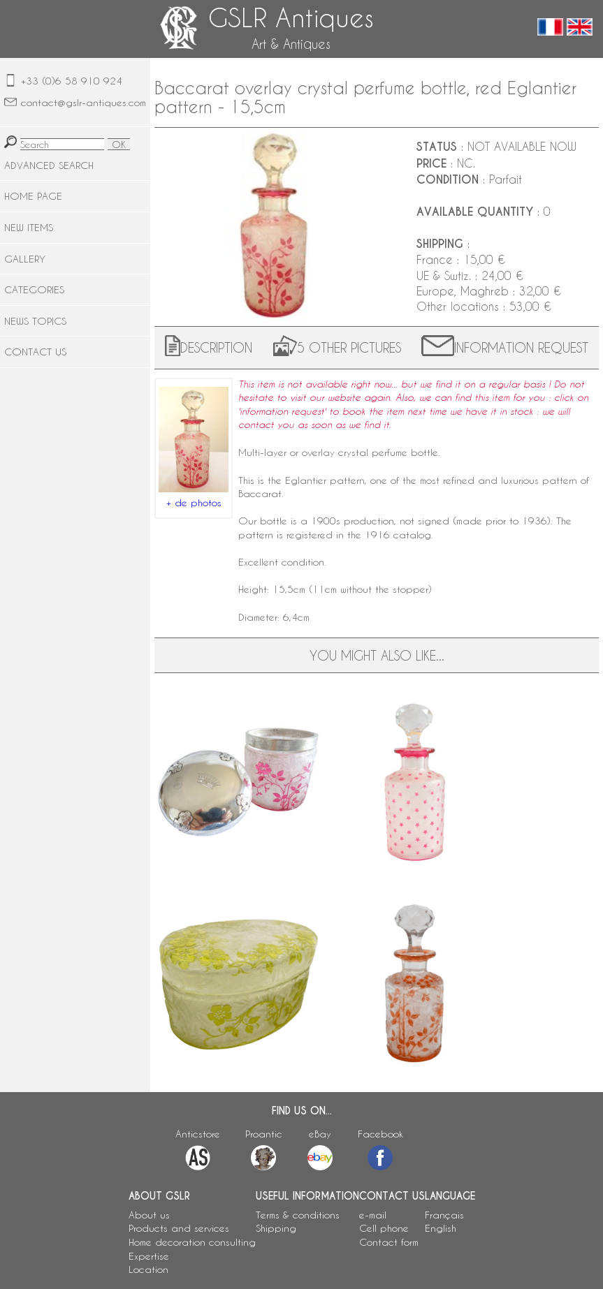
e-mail (372, 1215)
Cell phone (384, 1228)
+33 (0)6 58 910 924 (71, 81)
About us (149, 1215)
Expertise (149, 1256)
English (440, 1228)
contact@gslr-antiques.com (83, 102)
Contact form (389, 1242)
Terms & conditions (298, 1215)
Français (444, 1215)
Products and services (179, 1228)
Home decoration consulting (192, 1242)
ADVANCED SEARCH (49, 165)
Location (148, 1269)
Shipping (276, 1228)
